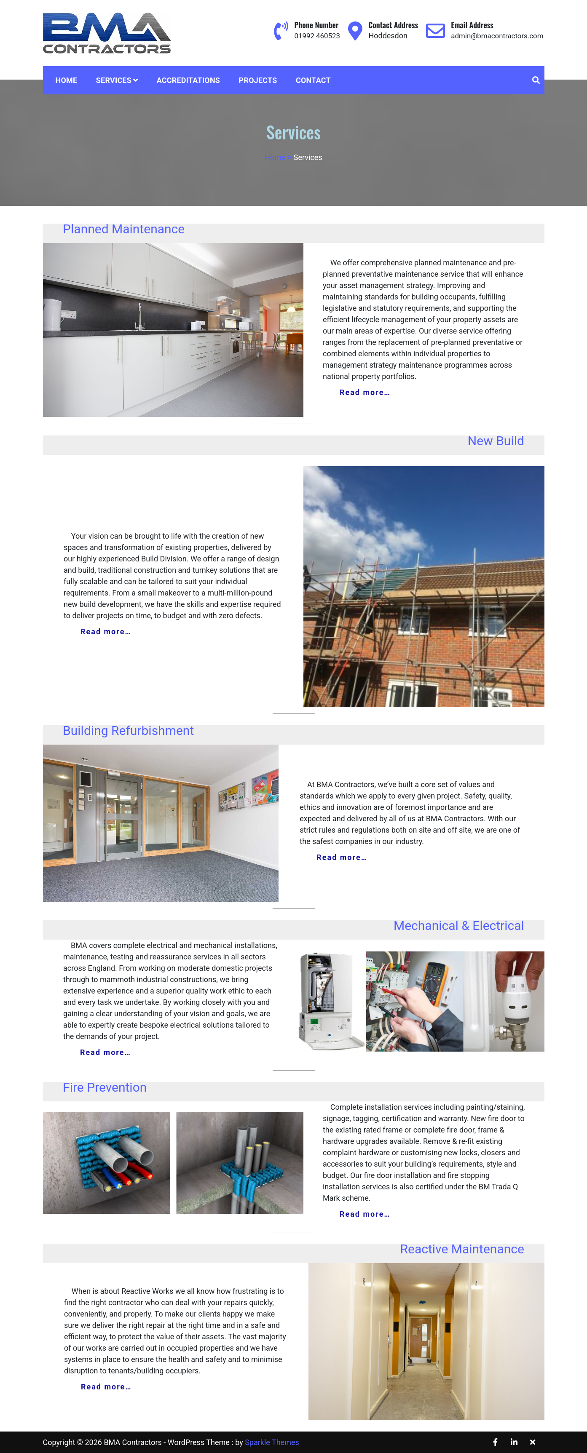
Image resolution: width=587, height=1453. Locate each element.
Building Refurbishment (128, 730)
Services (113, 80)
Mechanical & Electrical (459, 925)
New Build (496, 440)
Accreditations (188, 80)
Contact (313, 80)
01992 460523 (309, 35)
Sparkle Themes (272, 1442)
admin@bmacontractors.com (494, 35)
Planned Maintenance (124, 229)
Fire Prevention (105, 1087)
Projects (258, 80)
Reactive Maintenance (462, 1249)
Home (67, 80)
